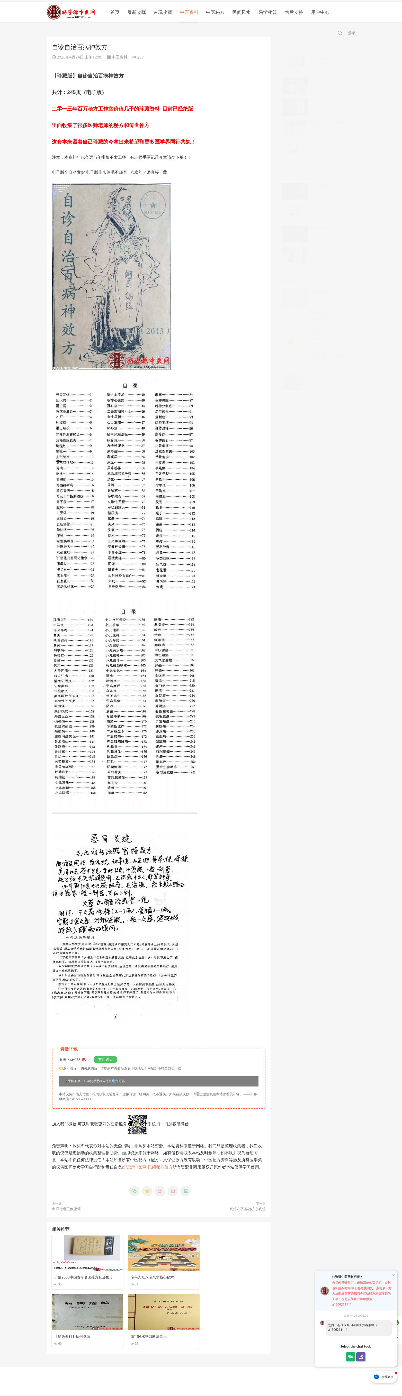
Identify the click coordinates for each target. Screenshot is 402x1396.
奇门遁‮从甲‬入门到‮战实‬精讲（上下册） (330, 160)
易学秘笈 (267, 10)
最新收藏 (136, 10)
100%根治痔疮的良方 (327, 369)
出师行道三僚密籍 (66, 1207)
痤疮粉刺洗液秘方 (324, 284)
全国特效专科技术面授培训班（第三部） (330, 350)
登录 (351, 31)
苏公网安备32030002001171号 (227, 1383)
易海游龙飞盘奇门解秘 (328, 200)
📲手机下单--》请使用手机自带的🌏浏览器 (94, 1080)
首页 (115, 10)
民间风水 (241, 10)
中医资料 (189, 10)
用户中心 (320, 10)
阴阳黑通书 (319, 221)
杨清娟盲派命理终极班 (328, 115)
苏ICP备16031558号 (188, 1383)
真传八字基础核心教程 (247, 1207)
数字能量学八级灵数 (326, 179)
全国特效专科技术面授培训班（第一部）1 (330, 329)
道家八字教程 (321, 136)
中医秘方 (215, 10)
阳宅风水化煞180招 (326, 94)
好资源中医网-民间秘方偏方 (147, 1165)
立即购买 (105, 1057)
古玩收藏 (163, 10)
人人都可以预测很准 (326, 242)
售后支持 (294, 10)
